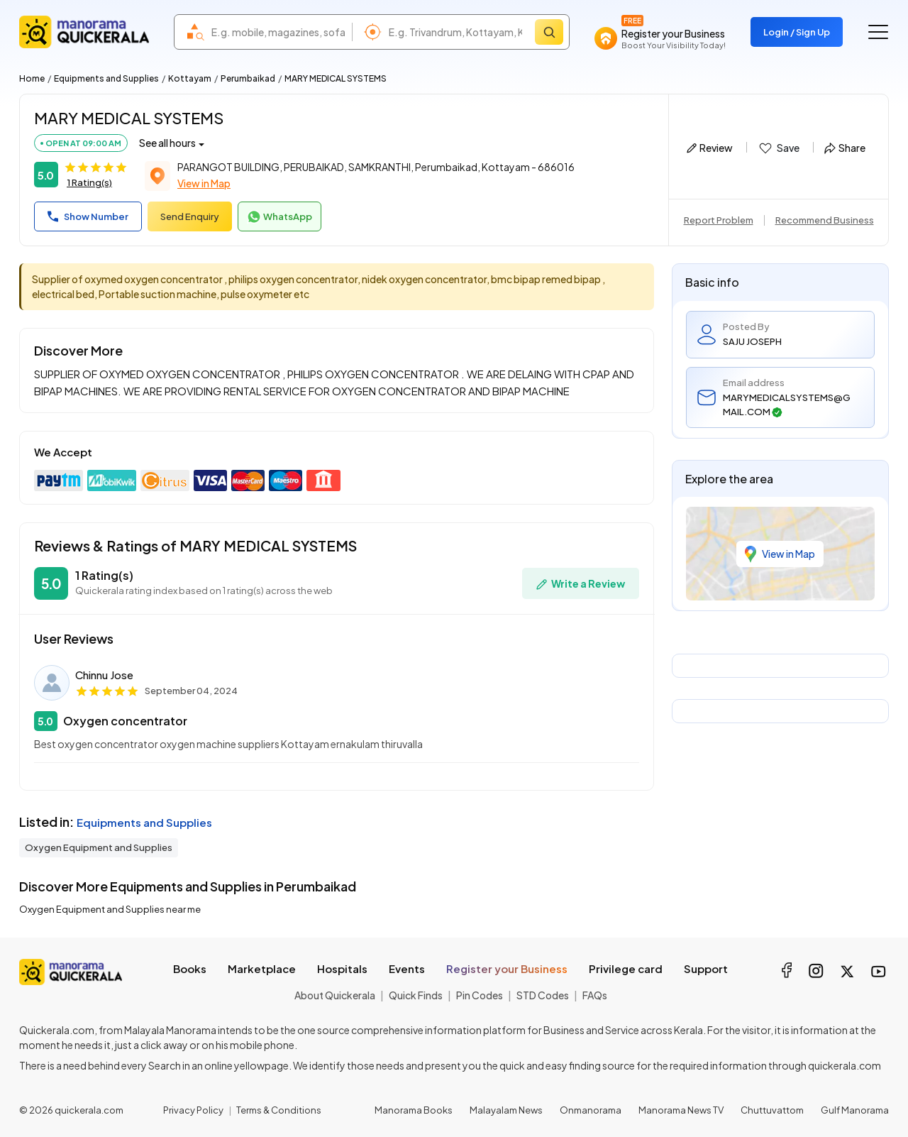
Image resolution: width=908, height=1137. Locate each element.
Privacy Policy (193, 1110)
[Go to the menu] (878, 32)
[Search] (549, 32)
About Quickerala (334, 995)
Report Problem (718, 220)
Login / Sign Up (796, 32)
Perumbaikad (248, 78)
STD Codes (542, 995)
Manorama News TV (681, 1110)
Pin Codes (479, 995)
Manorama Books (414, 1110)
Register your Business (507, 968)
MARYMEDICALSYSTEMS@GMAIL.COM (787, 404)
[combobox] (278, 31)
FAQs (594, 995)
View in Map (204, 183)
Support (706, 968)
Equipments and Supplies (106, 78)
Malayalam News (506, 1110)
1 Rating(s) (89, 182)
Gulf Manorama (855, 1110)
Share (844, 147)
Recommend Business (824, 220)
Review (710, 147)
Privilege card (626, 968)
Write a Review (580, 584)
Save (778, 148)
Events (407, 968)
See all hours (167, 142)
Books (189, 968)
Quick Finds (416, 995)
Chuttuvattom (772, 1110)
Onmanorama (590, 1110)
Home (32, 78)
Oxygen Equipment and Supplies (98, 847)
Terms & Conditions (278, 1110)
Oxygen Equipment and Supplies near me (110, 909)
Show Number (88, 216)
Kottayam (189, 78)
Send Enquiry (189, 216)
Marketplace (262, 968)
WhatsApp (279, 217)
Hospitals (342, 968)
